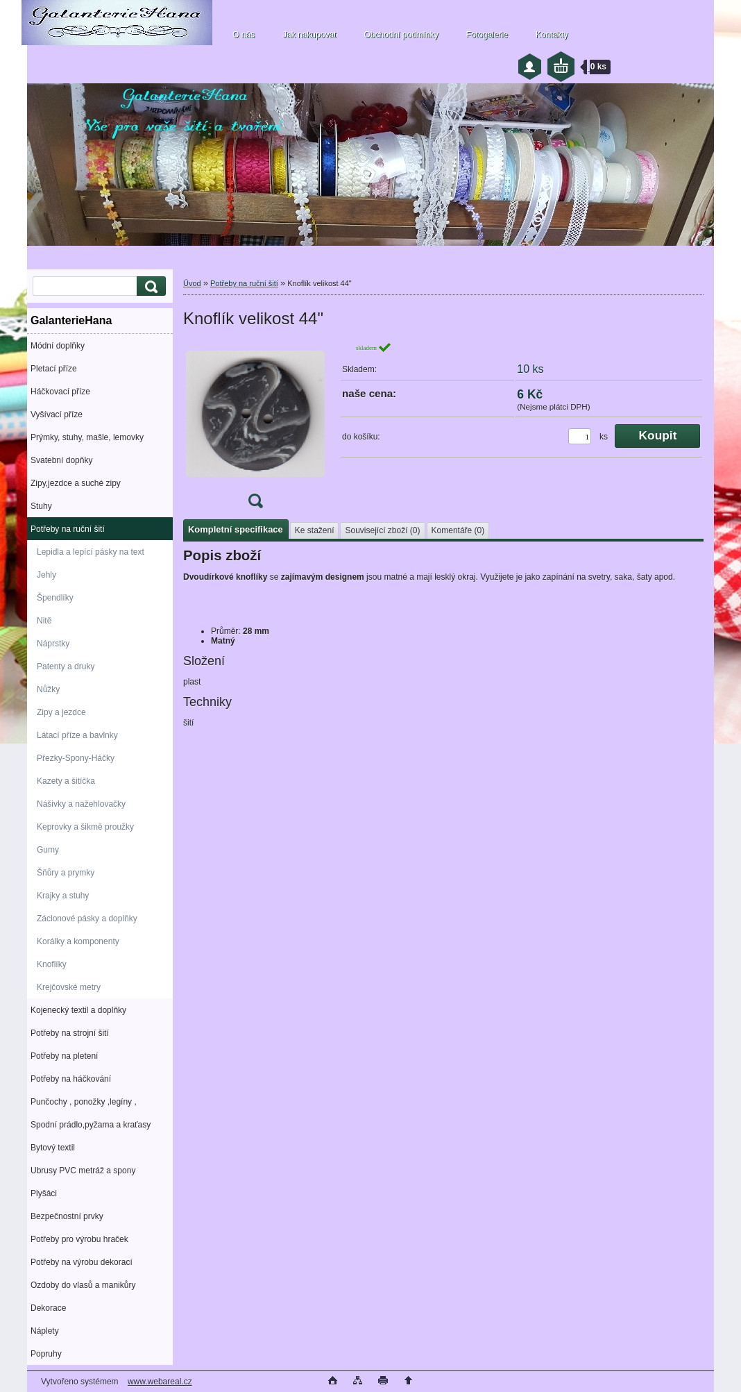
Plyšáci (44, 1193)
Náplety (45, 1331)
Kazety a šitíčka (66, 781)
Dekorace (48, 1308)
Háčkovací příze (60, 391)
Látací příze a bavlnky (77, 735)
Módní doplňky (58, 346)
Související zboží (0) (382, 530)
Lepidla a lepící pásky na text (90, 552)
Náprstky (53, 643)
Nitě (44, 621)
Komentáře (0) (458, 530)
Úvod (192, 283)
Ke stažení (314, 530)
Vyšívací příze (57, 414)
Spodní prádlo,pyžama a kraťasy (91, 1125)
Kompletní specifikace (235, 529)
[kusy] (579, 436)
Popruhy (46, 1354)
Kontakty (552, 35)
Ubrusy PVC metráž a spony (83, 1170)
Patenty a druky (65, 666)
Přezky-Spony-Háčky (75, 758)
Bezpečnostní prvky (67, 1216)
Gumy (48, 850)
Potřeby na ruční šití (68, 529)
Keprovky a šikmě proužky (85, 827)
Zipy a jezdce (61, 712)
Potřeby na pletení (64, 1056)
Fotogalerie (487, 35)
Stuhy (41, 506)
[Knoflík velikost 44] (255, 429)
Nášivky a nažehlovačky (81, 804)
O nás (243, 35)
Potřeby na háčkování (71, 1079)
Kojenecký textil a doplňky (78, 1010)
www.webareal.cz (160, 1381)
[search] (149, 286)
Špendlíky (55, 598)
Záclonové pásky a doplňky (87, 918)
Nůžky (48, 689)
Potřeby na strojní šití (70, 1033)
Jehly (46, 575)
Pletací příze (54, 369)
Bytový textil (53, 1147)
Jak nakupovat (309, 35)
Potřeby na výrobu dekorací (82, 1262)
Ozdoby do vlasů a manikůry (83, 1285)
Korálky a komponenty (78, 941)
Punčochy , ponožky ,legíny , (84, 1102)
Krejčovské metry (69, 987)
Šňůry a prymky (65, 873)
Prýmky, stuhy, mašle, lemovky (87, 437)
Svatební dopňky (61, 460)
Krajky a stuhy (63, 895)
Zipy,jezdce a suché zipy (76, 483)
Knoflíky (52, 964)
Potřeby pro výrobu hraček (79, 1239)
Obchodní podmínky (401, 35)
